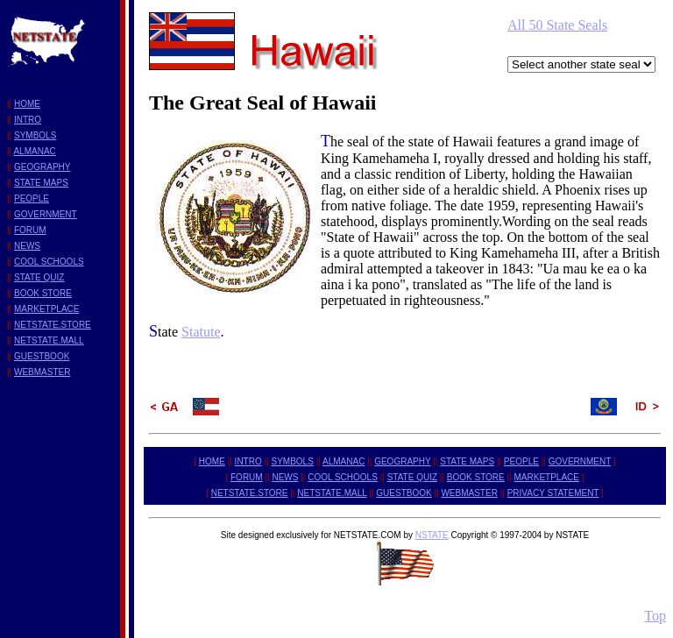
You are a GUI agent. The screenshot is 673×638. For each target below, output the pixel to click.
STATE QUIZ (39, 277)
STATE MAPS (41, 183)
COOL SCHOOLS (49, 261)
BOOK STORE (43, 293)
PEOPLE (31, 198)
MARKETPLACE (46, 309)
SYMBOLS (35, 135)
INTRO (27, 119)
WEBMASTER (42, 372)
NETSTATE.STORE (52, 325)
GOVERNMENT (45, 214)
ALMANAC (34, 151)
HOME (27, 104)
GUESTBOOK (41, 356)
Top (655, 615)
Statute (200, 331)
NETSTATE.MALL (49, 340)
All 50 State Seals (557, 25)
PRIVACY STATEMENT (553, 493)
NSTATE (432, 535)
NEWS (27, 246)
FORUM (30, 230)
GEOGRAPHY (42, 167)
